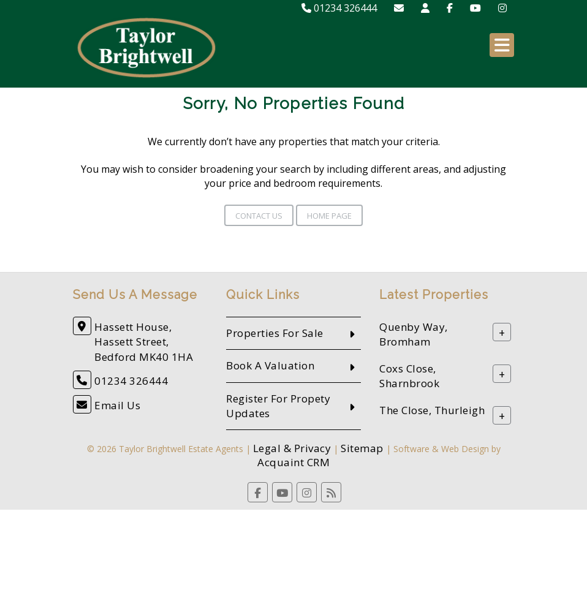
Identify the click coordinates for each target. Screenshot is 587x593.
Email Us (117, 405)
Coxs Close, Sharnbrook (409, 376)
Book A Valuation (270, 365)
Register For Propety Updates (278, 405)
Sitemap (362, 448)
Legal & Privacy (292, 448)
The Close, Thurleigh (432, 411)
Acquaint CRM (293, 462)
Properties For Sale (275, 333)
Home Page (329, 215)
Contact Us (258, 215)
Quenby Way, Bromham (413, 334)
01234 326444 (339, 8)
